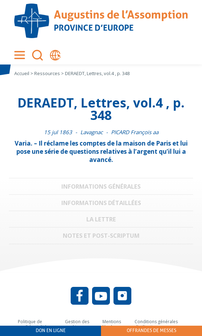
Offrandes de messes (151, 330)
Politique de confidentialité (32, 324)
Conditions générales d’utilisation (156, 324)
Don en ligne (51, 330)
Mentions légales (111, 324)
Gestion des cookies (77, 324)
